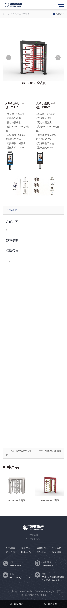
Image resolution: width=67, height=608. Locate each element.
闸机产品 (17, 13)
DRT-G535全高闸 (53, 451)
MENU (61, 5)
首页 (8, 13)
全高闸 (26, 13)
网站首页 (16, 604)
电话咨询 (50, 604)
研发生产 (56, 548)
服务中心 (26, 552)
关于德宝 (10, 548)
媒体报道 (41, 552)
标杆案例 (41, 548)
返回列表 (58, 13)
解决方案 (10, 552)
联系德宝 (56, 552)
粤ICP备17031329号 (35, 595)
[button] (8, 57)
